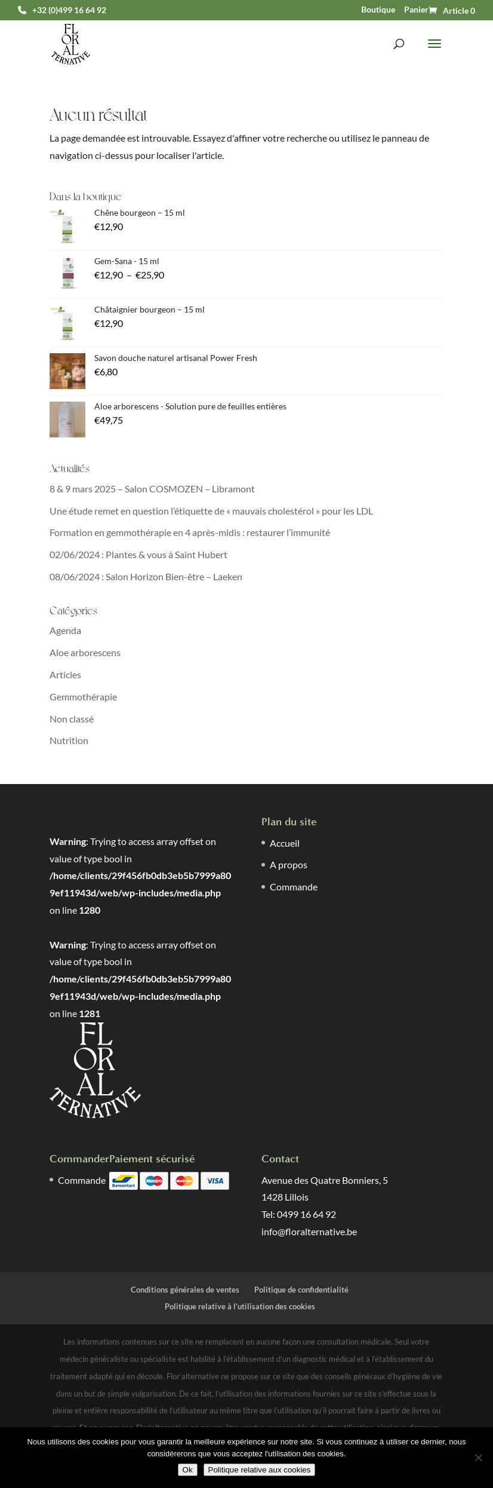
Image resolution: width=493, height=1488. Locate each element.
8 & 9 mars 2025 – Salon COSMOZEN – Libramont (152, 488)
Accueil (285, 843)
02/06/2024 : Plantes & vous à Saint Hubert (138, 554)
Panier (416, 9)
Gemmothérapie (83, 696)
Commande (294, 886)
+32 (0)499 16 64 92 (69, 10)
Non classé (72, 718)
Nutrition (69, 740)
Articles (65, 674)
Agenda (65, 630)
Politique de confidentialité (301, 1289)
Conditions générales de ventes (185, 1289)
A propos (288, 864)
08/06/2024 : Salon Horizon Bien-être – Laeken (146, 576)
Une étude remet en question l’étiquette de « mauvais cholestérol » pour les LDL (211, 510)
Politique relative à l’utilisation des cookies (240, 1306)
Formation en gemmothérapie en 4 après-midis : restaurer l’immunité (190, 532)
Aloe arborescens (85, 652)
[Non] (478, 1457)
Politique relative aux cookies (259, 1469)
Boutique (378, 9)
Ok (188, 1469)
